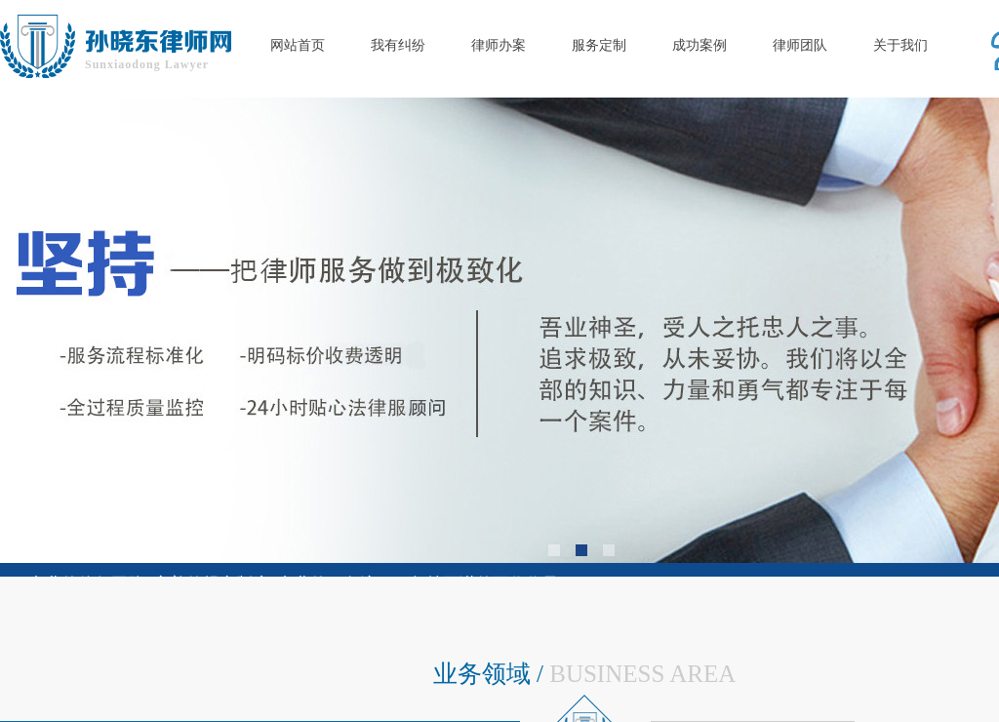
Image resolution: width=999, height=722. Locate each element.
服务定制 (599, 45)
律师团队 (800, 45)
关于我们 (900, 45)
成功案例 (699, 45)
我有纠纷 (398, 45)
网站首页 (297, 45)
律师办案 (498, 45)
